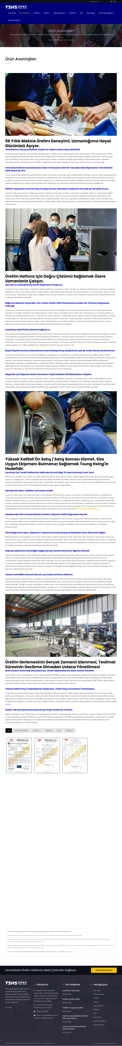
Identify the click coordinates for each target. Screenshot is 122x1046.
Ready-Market (112, 1043)
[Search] (100, 1)
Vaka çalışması (59, 13)
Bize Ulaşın (91, 13)
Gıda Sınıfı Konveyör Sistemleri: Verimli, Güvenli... (74, 1027)
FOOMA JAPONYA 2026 (71, 999)
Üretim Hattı (20, 951)
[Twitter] (8, 1007)
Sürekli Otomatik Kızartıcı (30, 951)
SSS (82, 13)
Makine (37, 13)
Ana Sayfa (12, 13)
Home (50, 40)
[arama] (90, 1)
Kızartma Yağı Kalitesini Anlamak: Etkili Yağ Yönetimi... (75, 1017)
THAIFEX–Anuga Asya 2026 (72, 1008)
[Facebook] (6, 1007)
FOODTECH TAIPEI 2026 (71, 990)
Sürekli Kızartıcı (50, 951)
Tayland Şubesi (14, 20)
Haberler (73, 13)
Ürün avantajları (68, 40)
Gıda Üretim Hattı (41, 951)
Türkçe (115, 1)
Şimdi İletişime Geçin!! (104, 970)
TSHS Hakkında (25, 13)
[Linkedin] (10, 1007)
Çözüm (47, 13)
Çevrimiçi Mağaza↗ (106, 13)
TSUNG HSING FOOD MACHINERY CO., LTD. (29, 1043)
